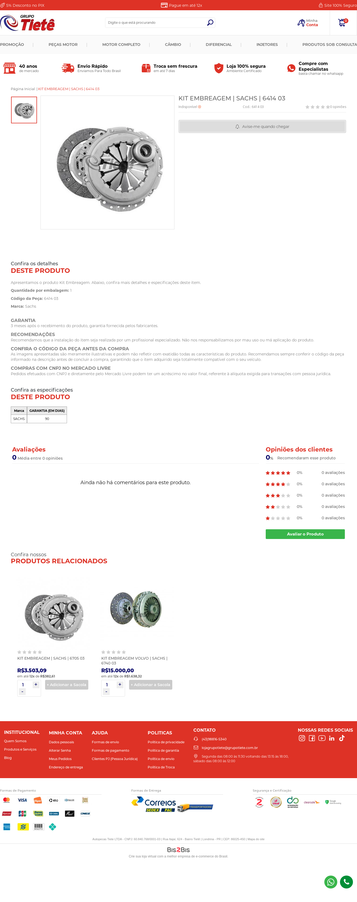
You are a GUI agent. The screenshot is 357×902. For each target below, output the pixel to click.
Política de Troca (161, 767)
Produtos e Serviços (20, 749)
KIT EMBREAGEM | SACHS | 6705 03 (51, 658)
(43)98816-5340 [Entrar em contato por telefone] (346, 882)
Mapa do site (256, 839)
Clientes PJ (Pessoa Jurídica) (115, 759)
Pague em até (185, 5)
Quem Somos (15, 741)
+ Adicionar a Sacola (66, 684)
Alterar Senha (60, 750)
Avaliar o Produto (305, 534)
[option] (24, 110)
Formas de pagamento (110, 750)
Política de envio (161, 759)
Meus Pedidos (60, 759)
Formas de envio (105, 742)
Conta (312, 24)
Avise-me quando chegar (265, 126)
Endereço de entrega (66, 767)
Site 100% (340, 5)
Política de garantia (163, 750)
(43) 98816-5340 (330, 882)
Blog (8, 758)
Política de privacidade (166, 742)
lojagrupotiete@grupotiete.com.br (230, 748)
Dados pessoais (61, 742)
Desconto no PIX (25, 5)
